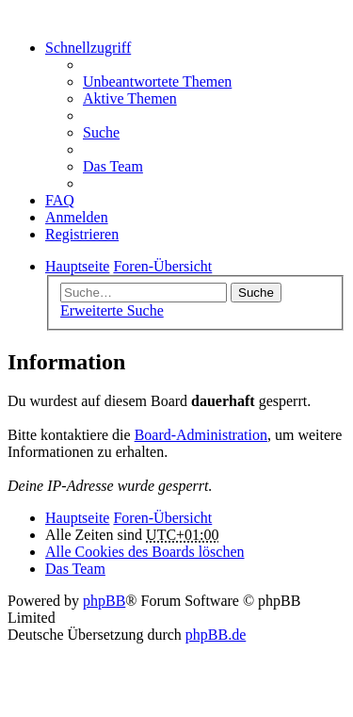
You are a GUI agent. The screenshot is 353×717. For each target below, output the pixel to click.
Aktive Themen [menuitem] (130, 98)
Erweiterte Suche (112, 310)
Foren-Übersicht (162, 518)
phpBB (104, 601)
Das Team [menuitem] (113, 166)
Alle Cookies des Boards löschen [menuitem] (145, 552)
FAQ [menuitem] (59, 200)
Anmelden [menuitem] (76, 217)
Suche (256, 292)
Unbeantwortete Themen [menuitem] (157, 81)
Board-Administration (201, 435)
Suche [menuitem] (101, 132)
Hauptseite (77, 518)
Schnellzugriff (88, 48)
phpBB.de (215, 635)
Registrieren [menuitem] (82, 234)
